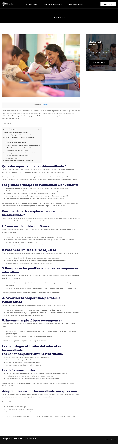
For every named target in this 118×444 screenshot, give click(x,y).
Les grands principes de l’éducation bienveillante (19, 135)
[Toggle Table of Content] (38, 129)
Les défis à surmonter (13, 158)
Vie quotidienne (32, 4)
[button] (33, 4)
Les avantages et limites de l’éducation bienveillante (20, 153)
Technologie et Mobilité (76, 4)
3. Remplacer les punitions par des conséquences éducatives (23, 145)
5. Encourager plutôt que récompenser (17, 150)
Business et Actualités (53, 4)
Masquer (45, 105)
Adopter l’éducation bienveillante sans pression (18, 160)
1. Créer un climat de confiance (15, 140)
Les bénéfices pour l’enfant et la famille (17, 155)
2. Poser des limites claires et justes (16, 142)
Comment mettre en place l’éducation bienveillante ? (20, 137)
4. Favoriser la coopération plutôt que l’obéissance (21, 148)
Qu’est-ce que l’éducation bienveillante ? (16, 132)
